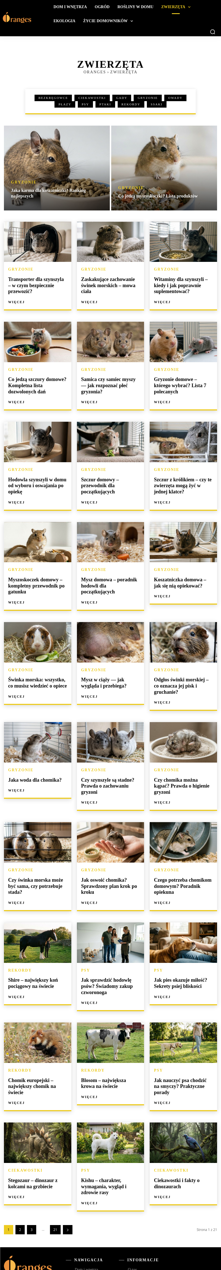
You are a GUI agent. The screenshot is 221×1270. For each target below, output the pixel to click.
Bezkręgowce (53, 98)
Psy (85, 104)
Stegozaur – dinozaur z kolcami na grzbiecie (30, 1138)
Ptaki (105, 104)
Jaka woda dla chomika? (32, 761)
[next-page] (67, 1182)
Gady (121, 98)
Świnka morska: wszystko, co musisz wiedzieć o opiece (36, 672)
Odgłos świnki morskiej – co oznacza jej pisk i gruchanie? (181, 672)
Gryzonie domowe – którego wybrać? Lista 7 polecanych (181, 379)
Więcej (16, 294)
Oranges (94, 72)
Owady (175, 98)
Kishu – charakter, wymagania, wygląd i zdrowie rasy (109, 1141)
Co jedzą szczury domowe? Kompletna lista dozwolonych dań (36, 381)
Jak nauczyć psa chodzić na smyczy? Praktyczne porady (181, 1046)
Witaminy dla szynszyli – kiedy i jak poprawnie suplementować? (178, 284)
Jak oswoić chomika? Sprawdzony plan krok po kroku (106, 859)
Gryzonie (148, 98)
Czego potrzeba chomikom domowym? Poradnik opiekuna (179, 859)
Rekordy (131, 104)
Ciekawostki (92, 98)
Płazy (64, 104)
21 (55, 1182)
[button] (212, 32)
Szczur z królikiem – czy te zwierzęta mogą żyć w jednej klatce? (181, 479)
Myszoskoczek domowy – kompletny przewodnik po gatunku (33, 576)
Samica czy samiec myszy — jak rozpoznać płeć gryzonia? (109, 379)
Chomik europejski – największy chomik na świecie (36, 1046)
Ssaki (157, 104)
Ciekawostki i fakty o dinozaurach (174, 1138)
